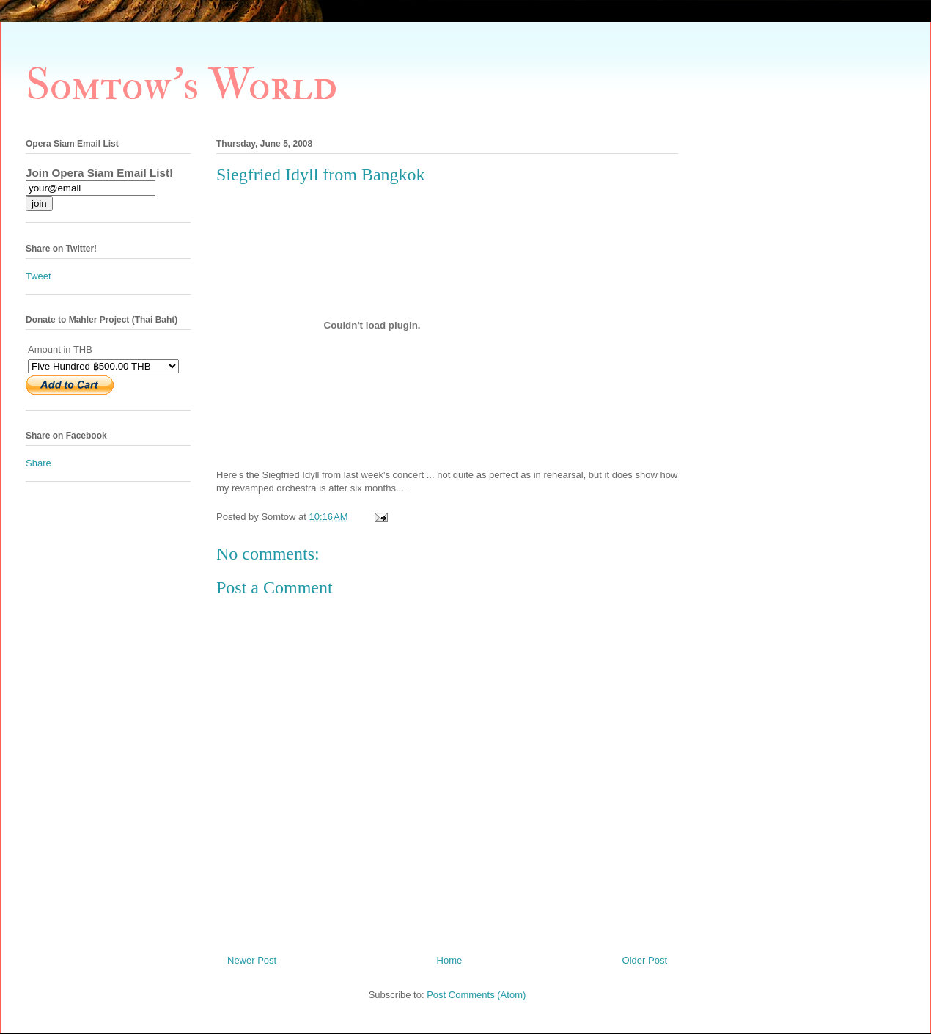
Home (450, 960)
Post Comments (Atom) (476, 994)
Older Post (644, 960)
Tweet (38, 276)
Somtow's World (181, 85)
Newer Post (251, 960)
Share (38, 463)
